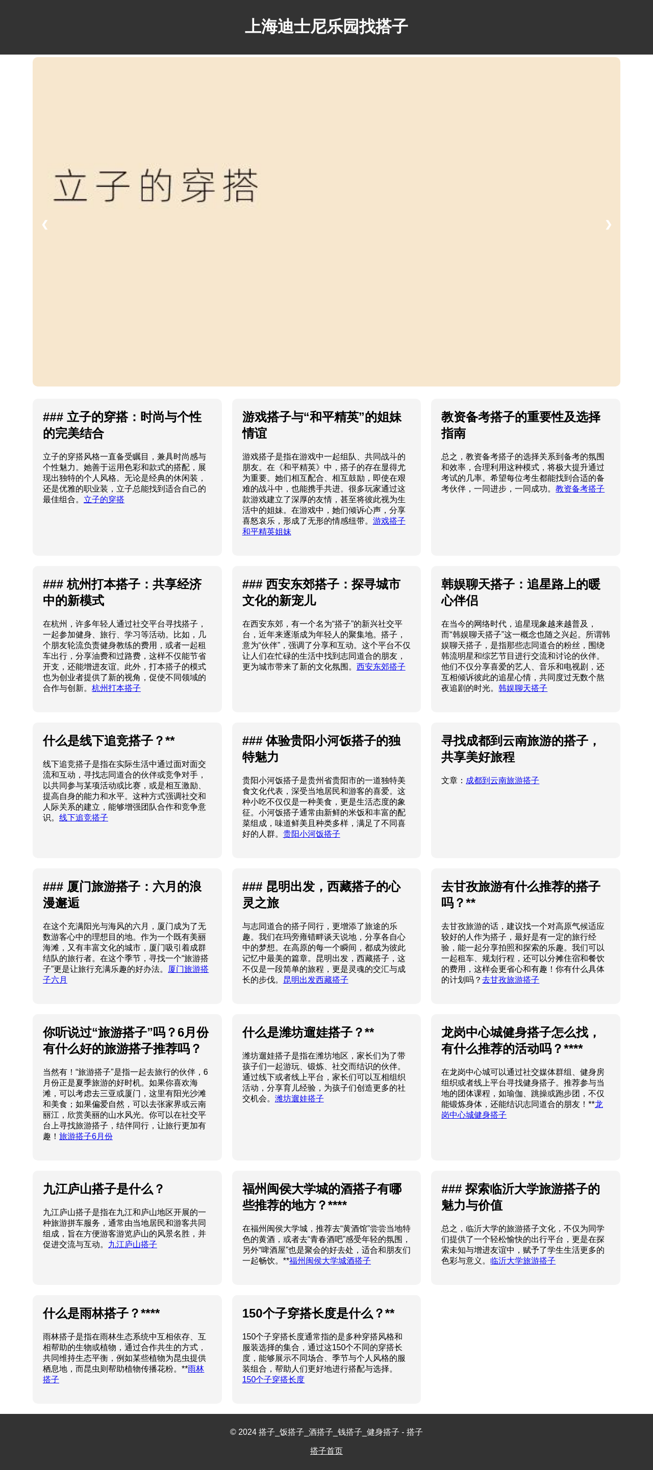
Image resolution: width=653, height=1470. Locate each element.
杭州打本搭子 (116, 688)
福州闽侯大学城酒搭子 (330, 1260)
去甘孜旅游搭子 (510, 979)
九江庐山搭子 (132, 1244)
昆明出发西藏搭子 (315, 979)
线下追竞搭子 (83, 817)
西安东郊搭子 (381, 666)
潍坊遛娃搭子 (299, 1098)
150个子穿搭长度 (273, 1379)
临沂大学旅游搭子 (523, 1260)
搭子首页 (326, 1451)
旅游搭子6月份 (86, 1136)
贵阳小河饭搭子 (311, 834)
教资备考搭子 (580, 488)
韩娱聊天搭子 (522, 688)
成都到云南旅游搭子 (502, 780)
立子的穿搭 (104, 499)
